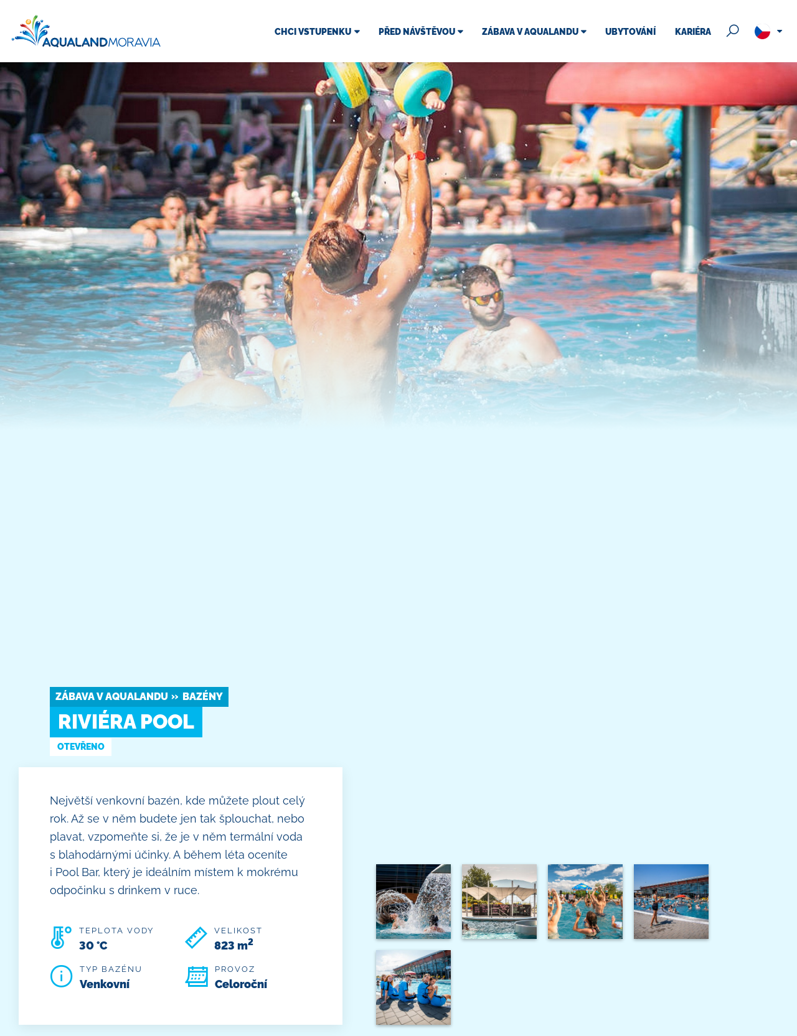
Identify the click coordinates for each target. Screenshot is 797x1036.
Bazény (202, 696)
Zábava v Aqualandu (111, 696)
